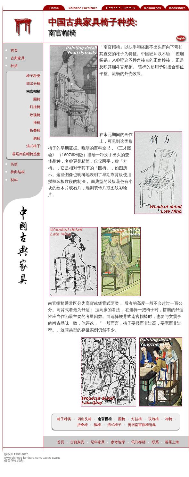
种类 (14, 66)
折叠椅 (35, 130)
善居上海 (172, 442)
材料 (14, 180)
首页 (14, 50)
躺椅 (36, 138)
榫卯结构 (18, 172)
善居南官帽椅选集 (26, 154)
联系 (155, 442)
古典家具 (18, 58)
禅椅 (36, 122)
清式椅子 (33, 146)
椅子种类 (33, 76)
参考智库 (118, 442)
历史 (14, 164)
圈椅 (36, 99)
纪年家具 (98, 442)
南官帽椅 (33, 91)
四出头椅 (33, 83)
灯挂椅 (35, 107)
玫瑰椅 (35, 115)
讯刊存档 (138, 442)
